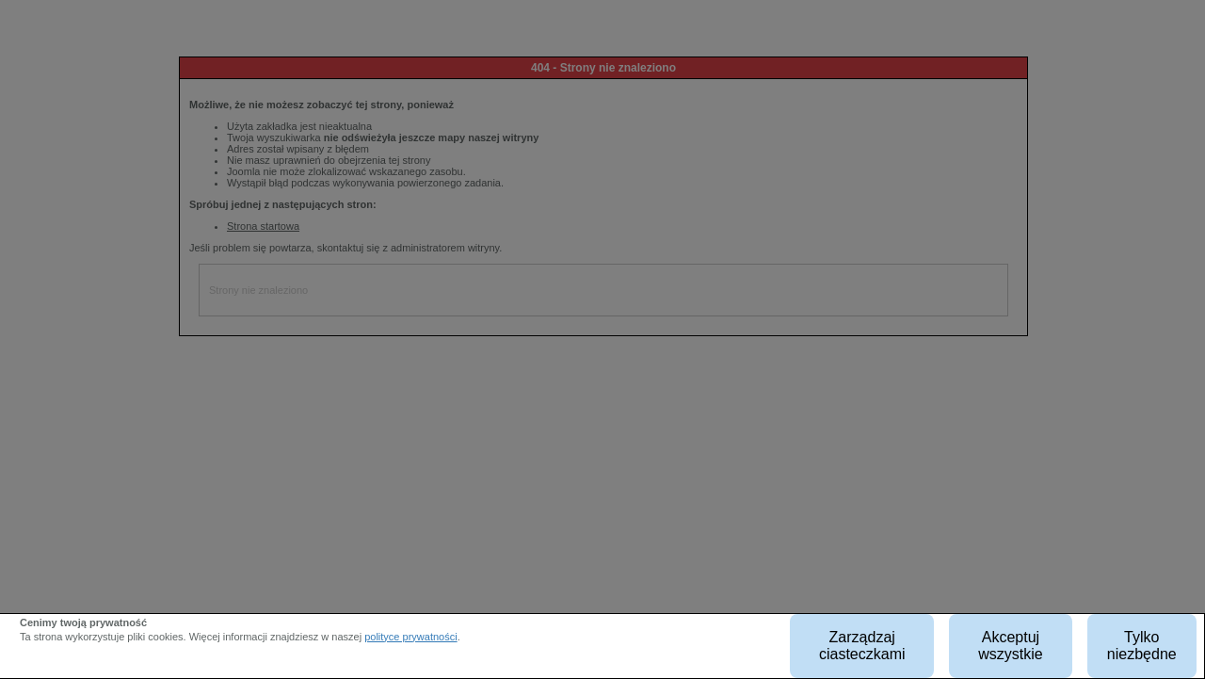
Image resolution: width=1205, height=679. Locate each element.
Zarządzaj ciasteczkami (862, 645)
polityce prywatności (410, 636)
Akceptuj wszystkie (1010, 645)
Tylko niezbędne (1142, 645)
